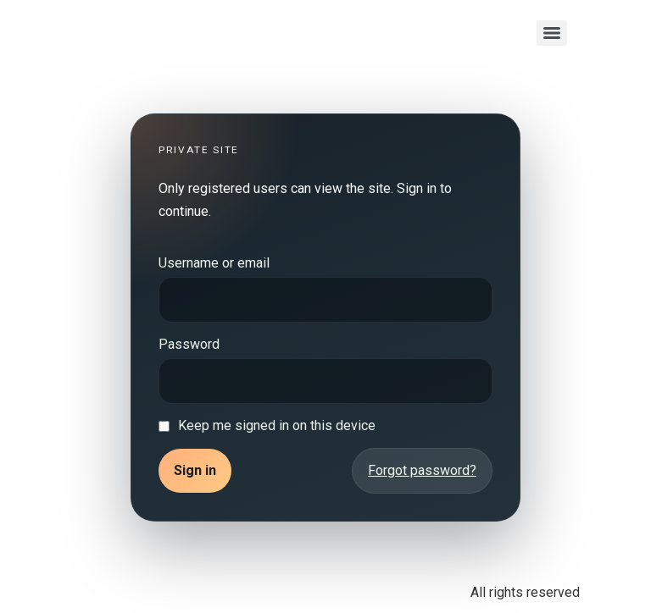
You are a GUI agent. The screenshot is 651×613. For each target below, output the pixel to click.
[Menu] (552, 33)
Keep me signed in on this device (277, 426)
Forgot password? (422, 470)
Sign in (195, 470)
